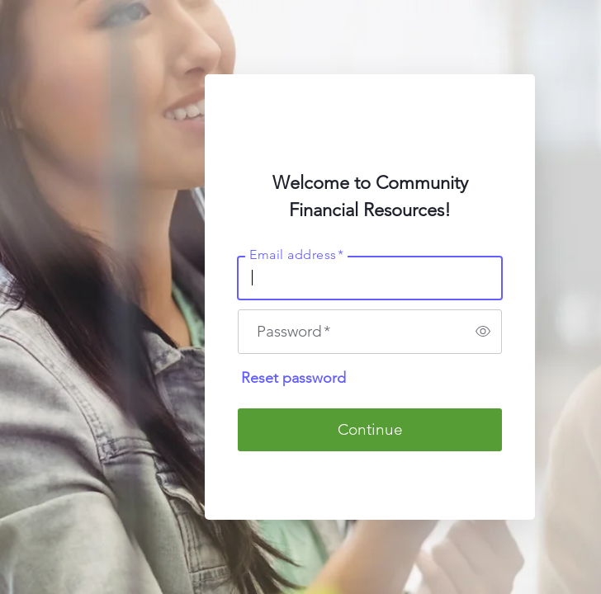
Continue (370, 429)
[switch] (483, 331)
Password (293, 331)
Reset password (293, 378)
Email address (296, 254)
